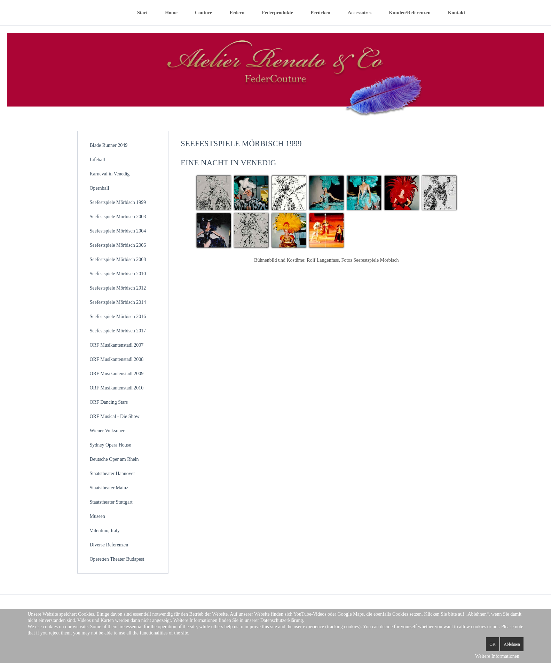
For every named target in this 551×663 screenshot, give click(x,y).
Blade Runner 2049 (109, 145)
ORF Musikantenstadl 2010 (117, 387)
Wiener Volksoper (107, 430)
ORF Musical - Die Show (115, 416)
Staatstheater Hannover (112, 473)
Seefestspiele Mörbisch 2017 (118, 330)
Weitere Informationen (497, 656)
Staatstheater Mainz (109, 487)
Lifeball (97, 159)
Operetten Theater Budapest (117, 559)
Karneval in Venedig (110, 173)
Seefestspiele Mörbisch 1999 (118, 202)
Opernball (99, 188)
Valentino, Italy (105, 530)
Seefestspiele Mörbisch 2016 (118, 316)
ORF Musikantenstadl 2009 (117, 373)
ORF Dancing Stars (109, 402)
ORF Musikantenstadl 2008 (117, 359)
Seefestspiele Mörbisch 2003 (118, 216)
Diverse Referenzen (109, 544)
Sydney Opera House (110, 445)
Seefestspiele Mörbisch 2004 (118, 231)
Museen (97, 516)
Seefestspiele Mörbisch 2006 (118, 245)
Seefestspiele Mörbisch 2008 (118, 259)
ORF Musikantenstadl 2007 (117, 345)
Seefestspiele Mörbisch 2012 (118, 288)
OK (492, 644)
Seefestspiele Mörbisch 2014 (118, 302)
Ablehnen (512, 644)
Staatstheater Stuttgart (111, 502)
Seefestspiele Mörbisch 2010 (118, 273)
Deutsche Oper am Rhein (114, 459)
